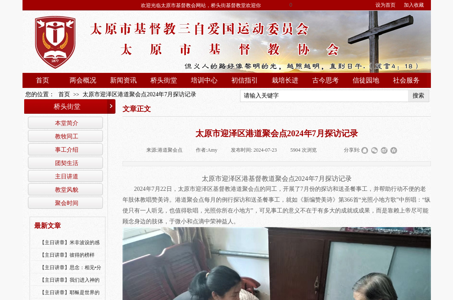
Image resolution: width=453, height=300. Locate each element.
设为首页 (385, 5)
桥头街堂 (163, 80)
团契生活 (66, 163)
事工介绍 (66, 149)
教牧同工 (66, 136)
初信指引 (244, 80)
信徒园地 (366, 80)
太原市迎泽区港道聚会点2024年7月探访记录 (139, 94)
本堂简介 (66, 123)
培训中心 (204, 80)
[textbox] (324, 95)
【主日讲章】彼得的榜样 (67, 255)
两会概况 (83, 80)
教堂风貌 (66, 189)
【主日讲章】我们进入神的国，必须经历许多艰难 (70, 285)
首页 (42, 80)
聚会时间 (66, 203)
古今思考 (325, 80)
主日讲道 (66, 176)
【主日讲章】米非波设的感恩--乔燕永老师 (70, 248)
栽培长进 (285, 80)
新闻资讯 (123, 80)
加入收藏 (414, 5)
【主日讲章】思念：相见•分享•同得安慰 (70, 273)
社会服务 (406, 80)
